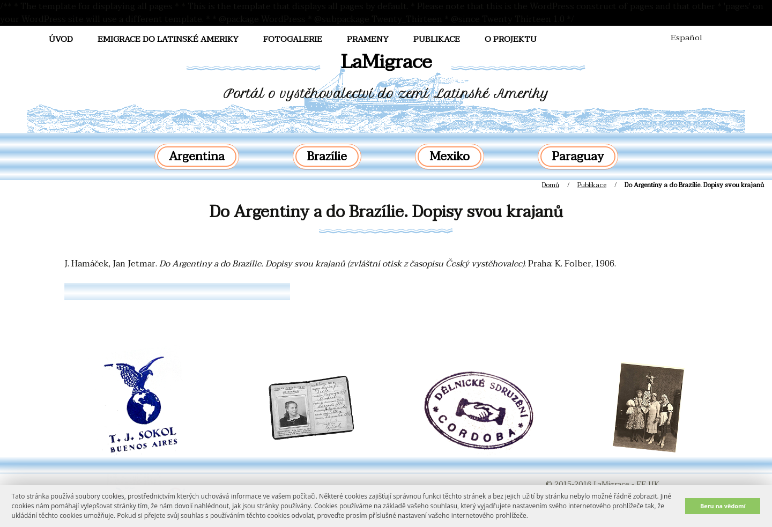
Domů (550, 185)
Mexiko (449, 156)
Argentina (197, 156)
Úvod (61, 39)
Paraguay (578, 156)
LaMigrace (386, 62)
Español (686, 37)
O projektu (511, 39)
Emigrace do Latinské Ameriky (168, 39)
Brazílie (327, 156)
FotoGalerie (292, 39)
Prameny (368, 39)
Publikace (436, 39)
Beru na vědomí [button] (723, 506)
